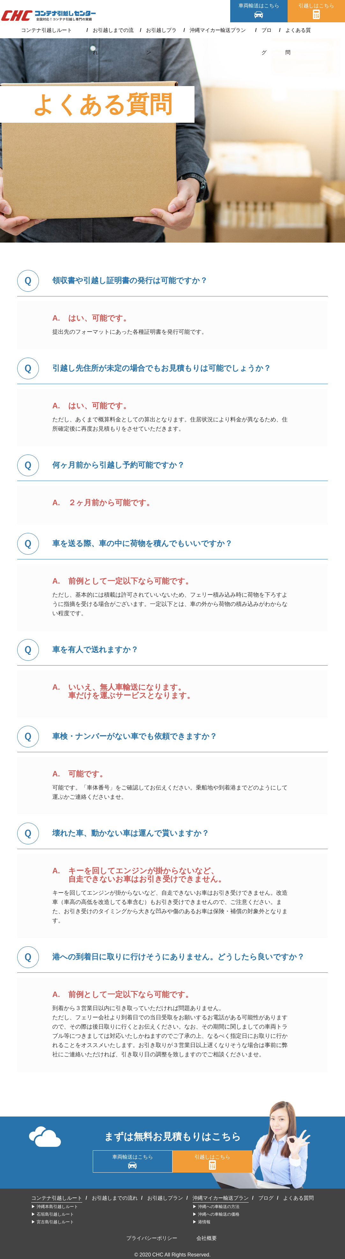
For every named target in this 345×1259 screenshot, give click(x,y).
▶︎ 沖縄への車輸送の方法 (216, 1206)
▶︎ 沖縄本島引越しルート (54, 1206)
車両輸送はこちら (259, 5)
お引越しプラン (160, 30)
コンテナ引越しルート (51, 30)
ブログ (261, 30)
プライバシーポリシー (151, 1238)
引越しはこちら (316, 5)
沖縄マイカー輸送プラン (216, 30)
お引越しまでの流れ (110, 30)
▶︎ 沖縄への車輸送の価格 (216, 1214)
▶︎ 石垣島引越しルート (52, 1214)
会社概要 (206, 1238)
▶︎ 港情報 (201, 1221)
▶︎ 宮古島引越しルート (52, 1221)
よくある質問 (293, 30)
